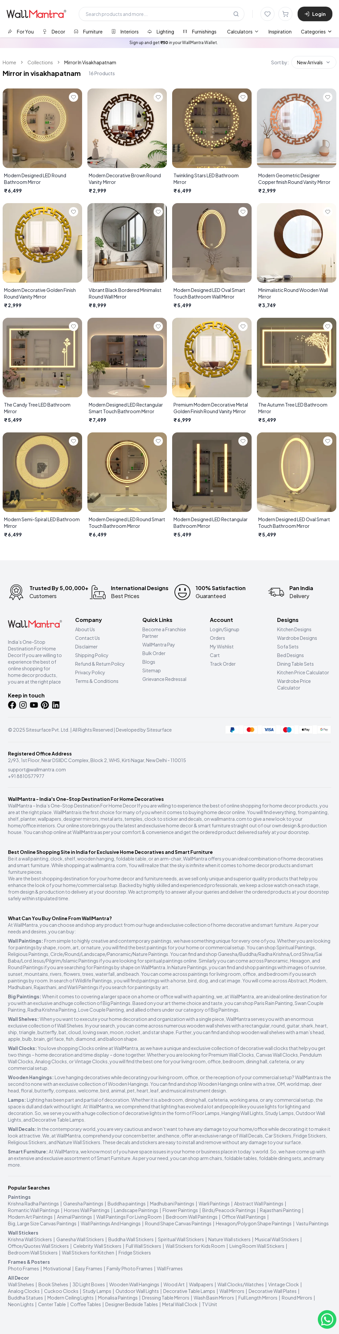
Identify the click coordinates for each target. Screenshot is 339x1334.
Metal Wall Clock (180, 1304)
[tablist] (112, 31)
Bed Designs (290, 655)
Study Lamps (97, 1291)
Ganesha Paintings (83, 1203)
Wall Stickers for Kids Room (195, 1246)
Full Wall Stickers (143, 1246)
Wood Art (174, 1284)
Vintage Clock (283, 1284)
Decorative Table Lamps (189, 1291)
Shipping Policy (92, 655)
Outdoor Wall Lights (137, 1291)
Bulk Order (154, 653)
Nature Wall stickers (229, 1239)
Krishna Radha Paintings (33, 1203)
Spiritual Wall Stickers (181, 1239)
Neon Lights (21, 1304)
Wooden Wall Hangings (134, 1284)
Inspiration (280, 31)
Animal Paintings (74, 1217)
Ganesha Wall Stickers (80, 1239)
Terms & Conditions (97, 681)
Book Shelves (53, 1284)
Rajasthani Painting (280, 1210)
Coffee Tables (85, 1304)
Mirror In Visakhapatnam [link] (90, 62)
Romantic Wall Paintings (34, 1210)
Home (9, 62)
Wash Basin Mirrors (214, 1298)
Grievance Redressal (164, 679)
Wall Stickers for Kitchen (88, 1252)
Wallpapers (201, 1284)
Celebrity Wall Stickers (97, 1246)
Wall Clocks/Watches (241, 1284)
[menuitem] (243, 31)
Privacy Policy (90, 672)
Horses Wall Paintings (87, 1210)
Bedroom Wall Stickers (33, 1252)
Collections (40, 62)
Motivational (57, 1268)
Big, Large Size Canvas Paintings (42, 1223)
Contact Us (87, 638)
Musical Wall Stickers (277, 1239)
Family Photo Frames (130, 1268)
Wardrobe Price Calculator (294, 684)
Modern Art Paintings (30, 1217)
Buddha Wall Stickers (131, 1239)
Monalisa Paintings (118, 1298)
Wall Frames (170, 1268)
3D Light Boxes (89, 1284)
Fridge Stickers (135, 1252)
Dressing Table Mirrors (165, 1298)
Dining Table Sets (295, 664)
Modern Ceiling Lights (70, 1298)
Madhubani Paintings (172, 1203)
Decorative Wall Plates (273, 1291)
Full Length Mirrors (257, 1298)
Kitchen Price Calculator (303, 672)
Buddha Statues (25, 1298)
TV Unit (209, 1304)
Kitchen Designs (294, 629)
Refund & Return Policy (100, 664)
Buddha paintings (127, 1203)
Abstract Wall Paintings (258, 1203)
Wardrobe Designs (297, 638)
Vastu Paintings (312, 1223)
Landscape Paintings (136, 1210)
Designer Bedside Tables (131, 1304)
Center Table (52, 1304)
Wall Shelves (21, 1284)
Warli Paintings (214, 1203)
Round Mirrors (297, 1298)
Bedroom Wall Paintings (192, 1217)
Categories (316, 31)
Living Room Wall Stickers (256, 1246)
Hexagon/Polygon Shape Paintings (254, 1223)
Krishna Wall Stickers (30, 1239)
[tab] (21, 31)
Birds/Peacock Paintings (229, 1210)
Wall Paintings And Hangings (111, 1223)
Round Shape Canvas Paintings (178, 1223)
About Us (85, 629)
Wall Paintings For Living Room (129, 1217)
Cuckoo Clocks (61, 1291)
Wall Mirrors (231, 1291)
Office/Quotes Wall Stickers (38, 1246)
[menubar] (259, 31)
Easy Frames (88, 1268)
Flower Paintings (180, 1210)
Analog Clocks (24, 1291)
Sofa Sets (288, 646)
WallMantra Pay (158, 644)
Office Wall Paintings (244, 1217)
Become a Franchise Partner (164, 632)
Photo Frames (23, 1268)
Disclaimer (86, 646)
